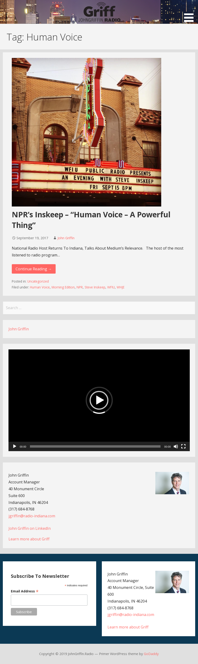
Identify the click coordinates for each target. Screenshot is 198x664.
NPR (80, 287)
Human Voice (40, 287)
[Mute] (175, 446)
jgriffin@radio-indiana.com (31, 515)
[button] (190, 11)
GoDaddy (151, 654)
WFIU (111, 287)
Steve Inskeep (95, 287)
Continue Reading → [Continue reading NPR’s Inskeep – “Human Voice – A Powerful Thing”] (34, 268)
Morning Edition (63, 287)
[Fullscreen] (183, 446)
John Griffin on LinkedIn (29, 528)
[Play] (14, 446)
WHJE (120, 287)
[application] (99, 400)
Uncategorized (38, 281)
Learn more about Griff (29, 539)
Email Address (25, 591)
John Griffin (66, 238)
